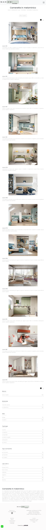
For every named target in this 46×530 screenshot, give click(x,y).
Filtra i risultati (23, 15)
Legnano (22, 474)
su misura (22, 442)
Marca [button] (4, 391)
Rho (22, 477)
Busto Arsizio (22, 469)
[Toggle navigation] (43, 2)
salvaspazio (22, 439)
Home (9, 10)
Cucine (34, 518)
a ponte (22, 429)
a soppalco (22, 432)
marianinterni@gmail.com (35, 514)
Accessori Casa (33, 520)
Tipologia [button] (5, 426)
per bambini (22, 454)
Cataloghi (12, 523)
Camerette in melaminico (32, 10)
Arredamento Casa (16, 10)
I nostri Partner (12, 520)
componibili (22, 434)
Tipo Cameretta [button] (7, 449)
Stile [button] (3, 414)
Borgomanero (22, 467)
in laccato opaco (22, 405)
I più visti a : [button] (5, 464)
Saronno (22, 479)
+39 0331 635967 (36, 513)
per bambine (22, 452)
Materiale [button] (5, 401)
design (22, 417)
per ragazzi (22, 457)
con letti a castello (22, 437)
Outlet (34, 522)
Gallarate (22, 472)
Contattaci (12, 522)
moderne (22, 419)
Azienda (12, 518)
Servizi (12, 519)
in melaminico (22, 407)
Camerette (23, 10)
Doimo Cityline (22, 395)
